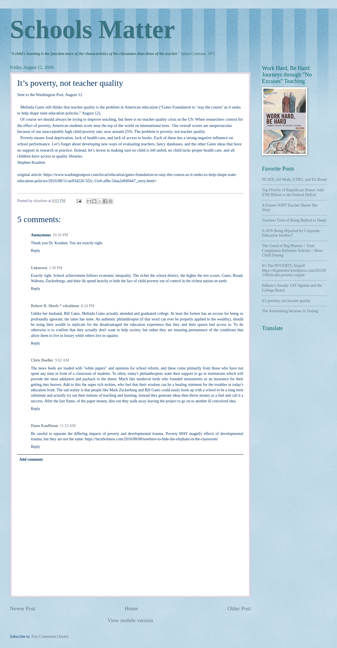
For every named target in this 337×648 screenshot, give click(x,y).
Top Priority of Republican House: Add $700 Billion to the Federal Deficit (292, 192)
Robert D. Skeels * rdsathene (55, 306)
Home (131, 608)
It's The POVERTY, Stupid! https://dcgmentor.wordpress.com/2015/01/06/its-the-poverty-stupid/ (294, 270)
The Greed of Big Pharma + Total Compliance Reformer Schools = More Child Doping (292, 250)
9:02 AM (62, 360)
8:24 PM (88, 306)
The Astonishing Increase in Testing (290, 311)
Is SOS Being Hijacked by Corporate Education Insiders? (291, 233)
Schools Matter (92, 29)
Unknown (39, 268)
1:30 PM (56, 268)
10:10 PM (60, 235)
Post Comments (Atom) (50, 636)
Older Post (239, 608)
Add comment (31, 459)
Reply (35, 250)
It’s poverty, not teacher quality (286, 301)
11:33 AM (68, 426)
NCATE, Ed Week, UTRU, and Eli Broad (294, 179)
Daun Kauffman (44, 426)
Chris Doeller (42, 360)
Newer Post (22, 608)
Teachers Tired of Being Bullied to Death (294, 220)
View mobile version (130, 620)
